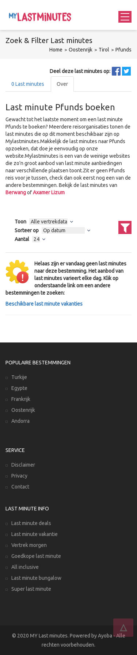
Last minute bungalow (36, 578)
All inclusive (25, 567)
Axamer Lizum (49, 192)
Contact (20, 487)
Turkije (19, 377)
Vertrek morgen (29, 545)
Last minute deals (31, 523)
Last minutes (27, 84)
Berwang (15, 192)
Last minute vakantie (34, 534)
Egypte (19, 388)
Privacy (19, 476)
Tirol (104, 50)
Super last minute (31, 589)
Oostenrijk (80, 50)
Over (62, 84)
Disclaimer (23, 465)
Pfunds (123, 50)
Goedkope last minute (36, 556)
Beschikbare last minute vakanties (44, 304)
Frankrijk (20, 399)
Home (55, 50)
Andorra (20, 421)
